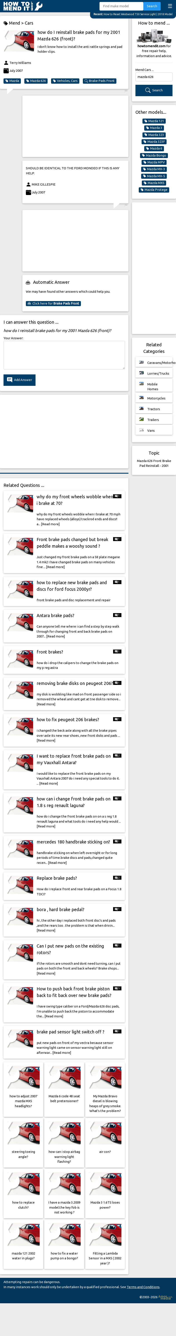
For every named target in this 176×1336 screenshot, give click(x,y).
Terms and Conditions (143, 1287)
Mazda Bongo (154, 155)
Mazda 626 (36, 81)
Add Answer (19, 380)
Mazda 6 (154, 148)
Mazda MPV (154, 162)
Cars (29, 22)
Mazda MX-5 (154, 176)
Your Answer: (13, 338)
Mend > (14, 23)
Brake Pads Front (100, 81)
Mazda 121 (154, 121)
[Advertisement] (73, 126)
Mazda (12, 81)
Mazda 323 (154, 135)
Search (152, 6)
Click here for (53, 303)
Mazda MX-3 (154, 169)
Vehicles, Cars (65, 81)
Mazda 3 (154, 128)
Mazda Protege (153, 190)
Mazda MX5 (154, 183)
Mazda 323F (154, 142)
